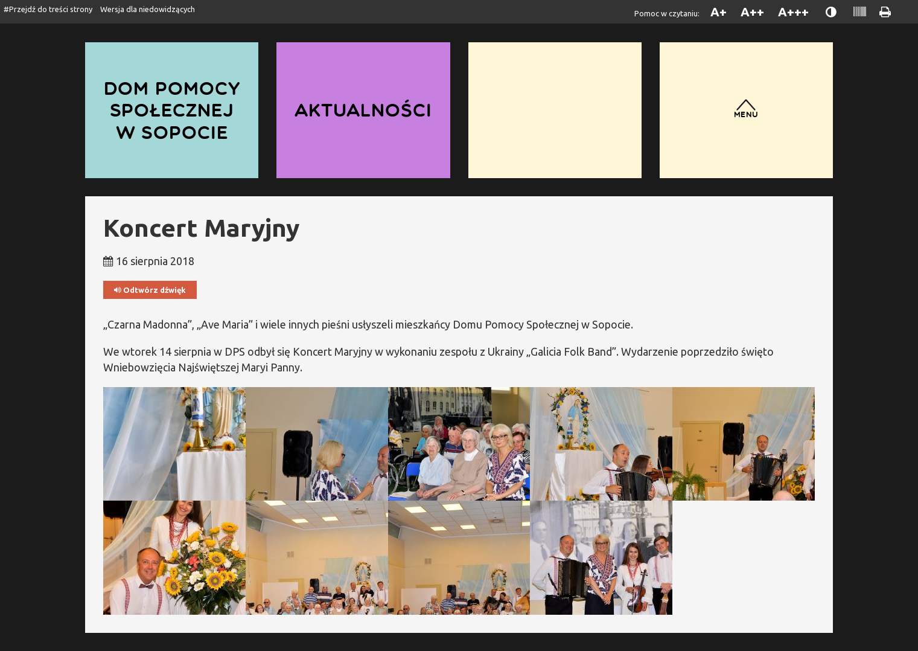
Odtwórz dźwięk (150, 290)
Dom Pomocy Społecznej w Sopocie (172, 110)
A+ (718, 12)
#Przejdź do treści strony (48, 9)
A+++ (793, 12)
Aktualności (363, 109)
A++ (752, 12)
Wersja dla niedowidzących (147, 9)
